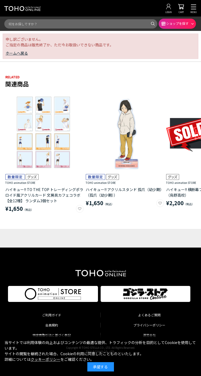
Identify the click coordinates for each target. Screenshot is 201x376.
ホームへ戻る (17, 53)
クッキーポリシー (45, 359)
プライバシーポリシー (149, 325)
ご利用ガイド (51, 315)
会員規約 (51, 325)
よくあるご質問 (149, 315)
